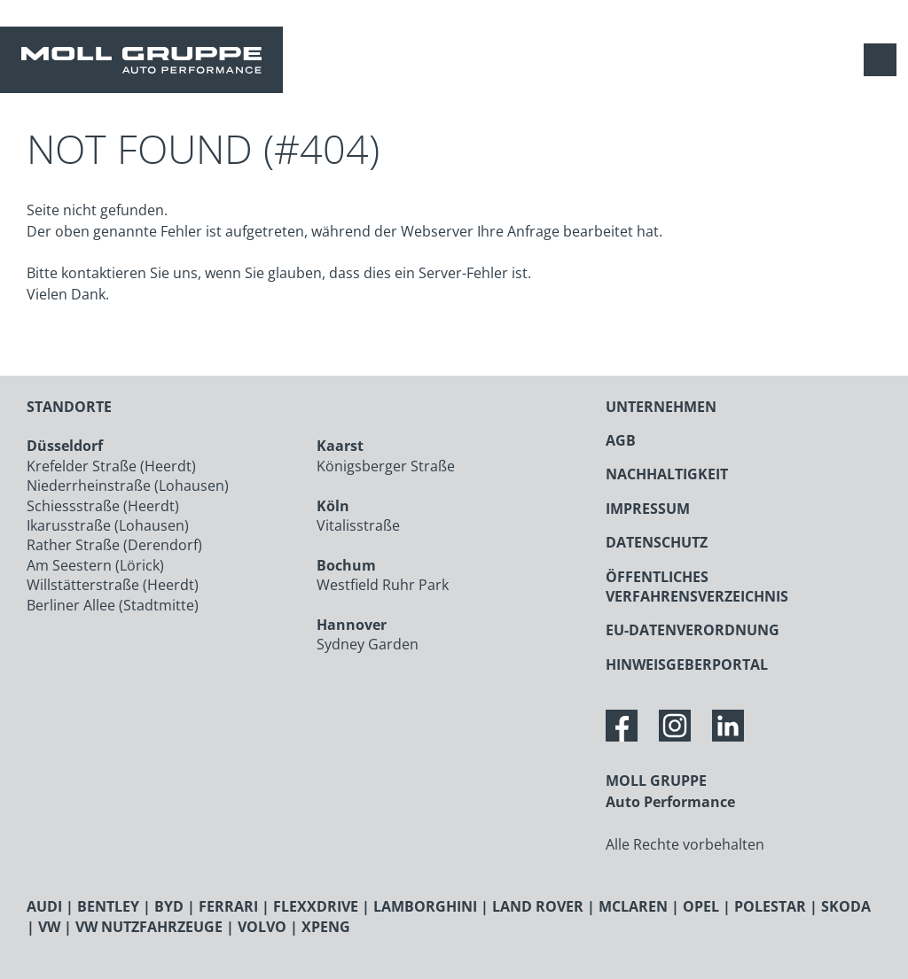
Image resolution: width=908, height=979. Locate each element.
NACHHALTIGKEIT (667, 474)
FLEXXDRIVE (315, 906)
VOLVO (262, 926)
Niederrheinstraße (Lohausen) (128, 485)
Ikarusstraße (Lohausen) (108, 525)
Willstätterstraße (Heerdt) (113, 584)
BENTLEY (108, 906)
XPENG (325, 926)
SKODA (846, 906)
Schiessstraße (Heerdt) (103, 506)
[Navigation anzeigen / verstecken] (884, 60)
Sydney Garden (368, 644)
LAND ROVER (537, 906)
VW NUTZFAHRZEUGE (149, 926)
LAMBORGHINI (425, 906)
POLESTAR (770, 906)
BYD (169, 906)
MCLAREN (633, 906)
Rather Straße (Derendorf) (114, 545)
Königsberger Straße (386, 466)
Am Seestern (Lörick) (95, 565)
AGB (621, 440)
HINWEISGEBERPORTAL (687, 664)
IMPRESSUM (648, 508)
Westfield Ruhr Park (383, 584)
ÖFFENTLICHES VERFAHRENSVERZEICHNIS (697, 586)
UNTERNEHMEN (661, 406)
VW (49, 926)
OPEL (701, 906)
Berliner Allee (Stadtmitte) (113, 605)
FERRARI (228, 906)
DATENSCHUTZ (657, 542)
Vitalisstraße (358, 525)
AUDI (44, 906)
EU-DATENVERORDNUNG (692, 630)
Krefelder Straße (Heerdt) (111, 466)
